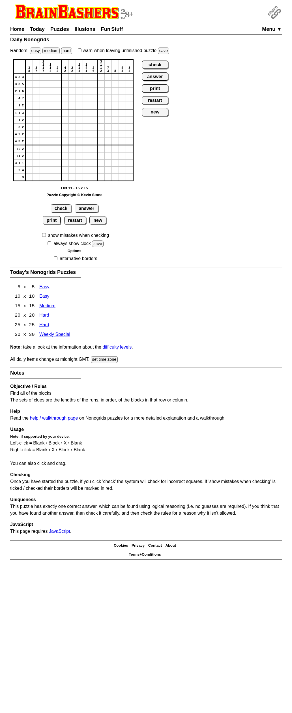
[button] (29, 77)
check (61, 208)
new (97, 220)
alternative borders (78, 258)
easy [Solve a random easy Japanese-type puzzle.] (35, 50)
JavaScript (59, 531)
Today (37, 29)
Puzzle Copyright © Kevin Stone (74, 195)
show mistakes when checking (78, 235)
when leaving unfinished (123, 50)
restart (75, 220)
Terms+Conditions (145, 555)
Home (17, 29)
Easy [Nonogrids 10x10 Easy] (44, 297)
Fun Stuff (112, 29)
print (52, 220)
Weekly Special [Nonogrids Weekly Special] (54, 335)
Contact (155, 546)
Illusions (85, 29)
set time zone (104, 360)
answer (86, 208)
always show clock (72, 243)
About (171, 546)
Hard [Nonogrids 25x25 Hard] (44, 325)
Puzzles (59, 29)
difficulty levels (117, 347)
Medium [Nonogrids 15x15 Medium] (47, 306)
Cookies (121, 546)
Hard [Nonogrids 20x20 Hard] (44, 316)
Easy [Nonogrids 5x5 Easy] (44, 287)
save (163, 50)
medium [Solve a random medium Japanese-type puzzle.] (51, 50)
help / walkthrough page (54, 418)
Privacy (138, 546)
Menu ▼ (272, 29)
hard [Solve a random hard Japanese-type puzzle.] (67, 50)
